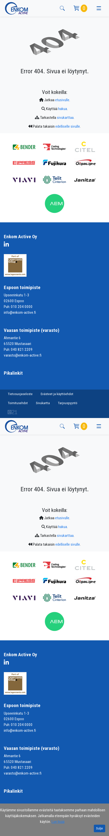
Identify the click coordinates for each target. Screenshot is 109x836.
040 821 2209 (22, 349)
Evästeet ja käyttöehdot (57, 394)
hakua (62, 109)
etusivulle (62, 100)
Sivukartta (43, 403)
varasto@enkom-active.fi (22, 355)
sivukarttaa (65, 117)
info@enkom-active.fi (20, 312)
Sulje (99, 828)
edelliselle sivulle (67, 126)
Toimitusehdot (18, 403)
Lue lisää (58, 821)
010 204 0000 (22, 306)
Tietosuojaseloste (20, 394)
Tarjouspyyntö (67, 403)
